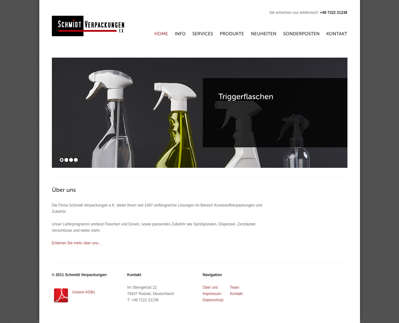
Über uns (210, 287)
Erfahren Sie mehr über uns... (76, 243)
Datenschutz (213, 300)
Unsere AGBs (83, 292)
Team (234, 287)
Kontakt (236, 294)
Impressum (212, 294)
